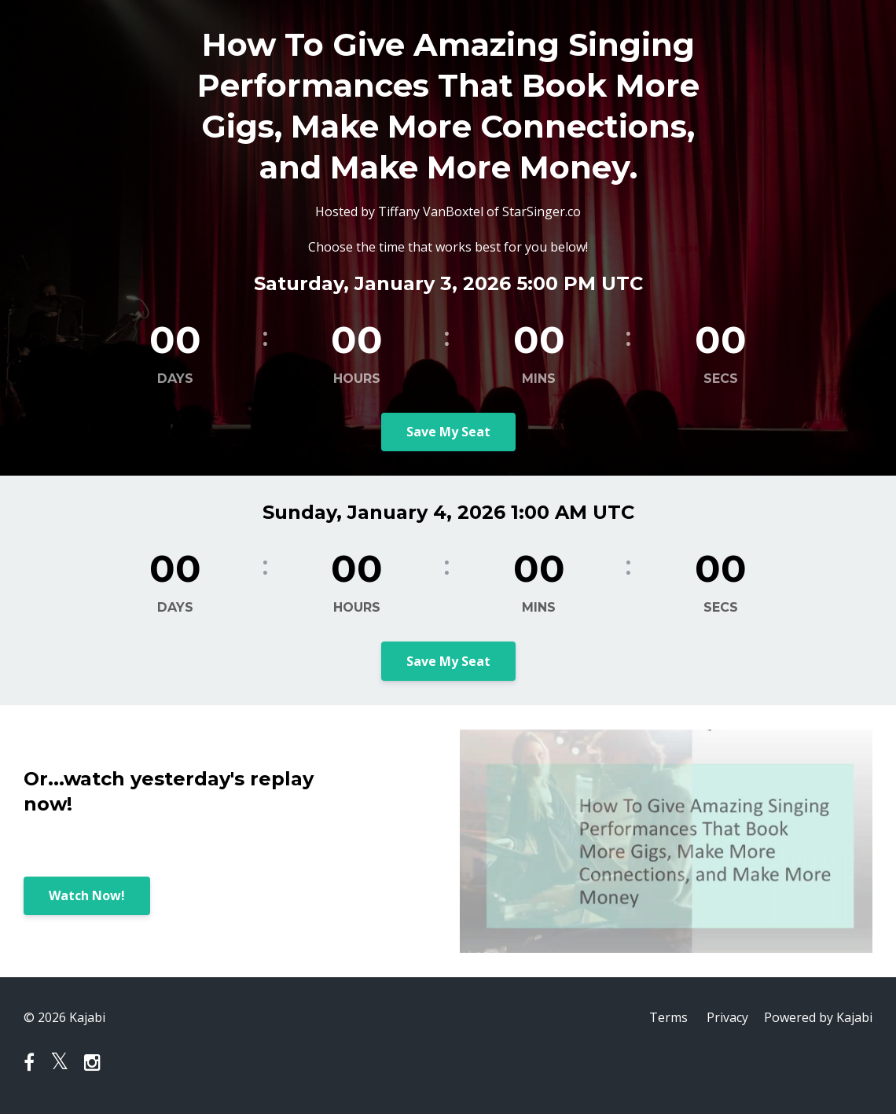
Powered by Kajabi (818, 1017)
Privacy (727, 1017)
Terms (668, 1017)
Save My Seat (448, 431)
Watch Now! (87, 895)
